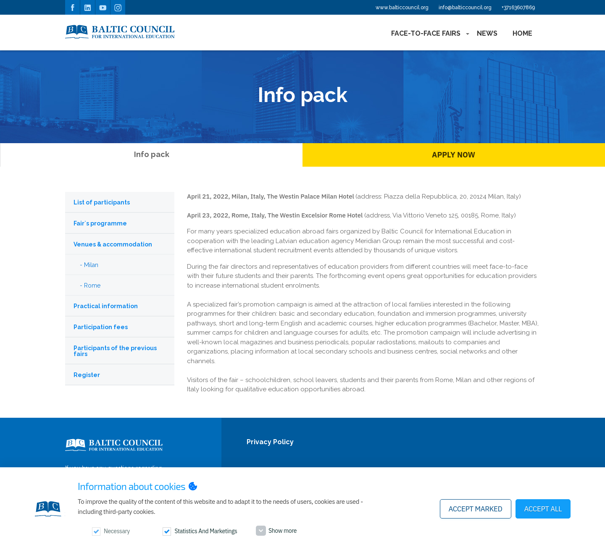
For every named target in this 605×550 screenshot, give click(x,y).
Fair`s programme (100, 223)
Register (87, 375)
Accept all (543, 508)
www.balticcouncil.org (402, 7)
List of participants (102, 202)
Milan (91, 265)
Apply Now (453, 155)
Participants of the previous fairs (115, 351)
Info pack (151, 154)
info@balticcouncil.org (465, 7)
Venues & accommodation (113, 244)
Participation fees (101, 327)
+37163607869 (518, 7)
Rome (92, 285)
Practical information (106, 306)
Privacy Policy (270, 442)
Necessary (117, 531)
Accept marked (475, 508)
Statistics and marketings (205, 531)
